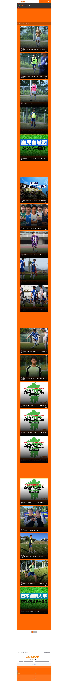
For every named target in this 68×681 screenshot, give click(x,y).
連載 (35, 673)
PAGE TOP (33, 664)
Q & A (19, 673)
